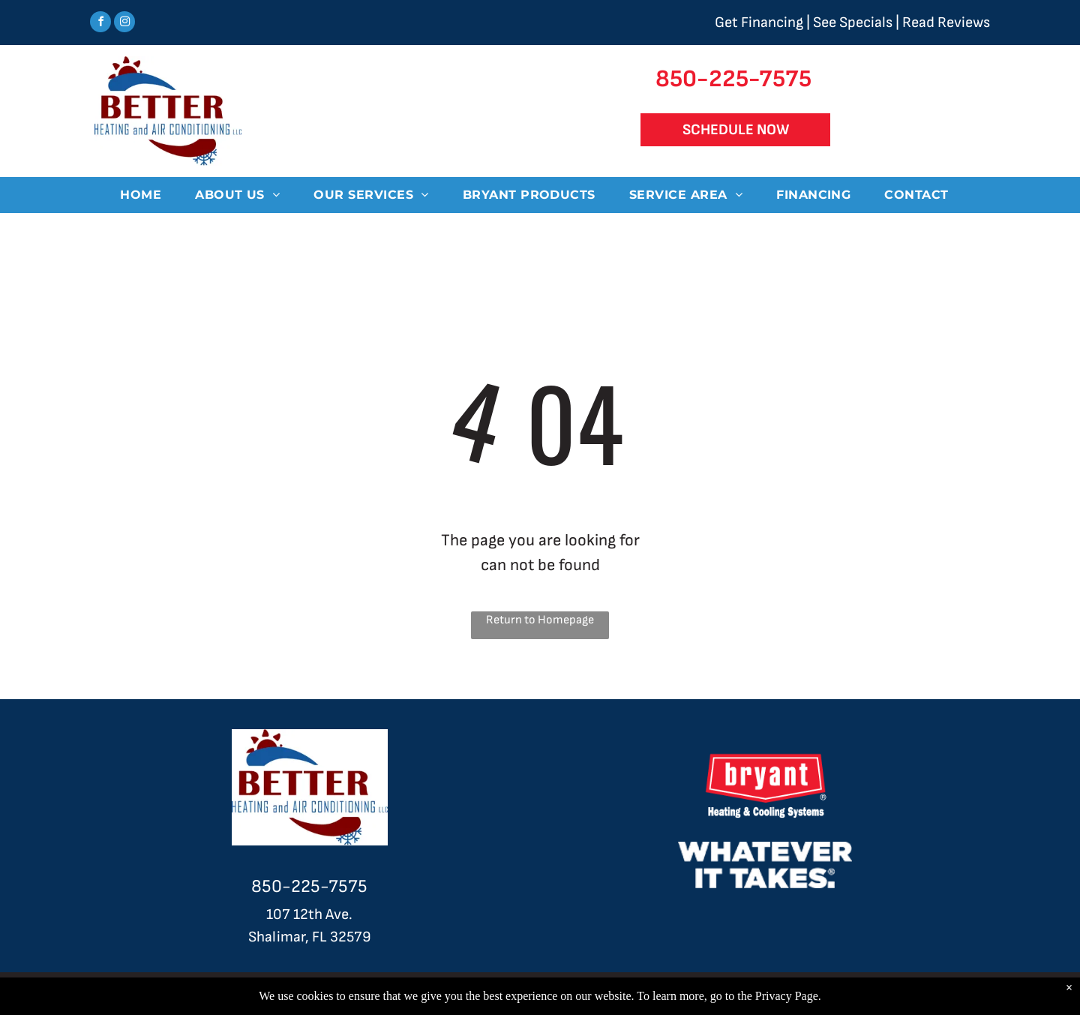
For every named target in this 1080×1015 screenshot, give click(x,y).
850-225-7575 (309, 886)
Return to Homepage (540, 620)
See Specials (852, 23)
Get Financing (759, 23)
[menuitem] (146, 195)
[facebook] (100, 23)
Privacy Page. (788, 995)
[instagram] (124, 23)
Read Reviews (946, 23)
